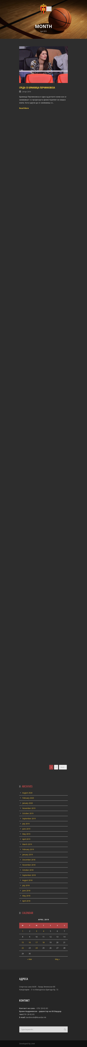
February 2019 (28, 849)
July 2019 (26, 823)
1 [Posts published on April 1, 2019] (22, 931)
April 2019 (26, 839)
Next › (62, 767)
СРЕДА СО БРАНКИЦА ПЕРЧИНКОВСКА (37, 87)
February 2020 (28, 798)
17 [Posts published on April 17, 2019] (37, 942)
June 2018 (26, 890)
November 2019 (28, 808)
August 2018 (27, 880)
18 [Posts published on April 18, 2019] (43, 942)
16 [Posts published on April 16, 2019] (30, 942)
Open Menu (49, 8)
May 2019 (26, 834)
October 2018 (27, 870)
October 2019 (27, 813)
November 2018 (28, 865)
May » (57, 959)
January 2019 (27, 854)
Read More (24, 108)
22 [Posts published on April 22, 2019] (23, 948)
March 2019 (27, 844)
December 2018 (28, 859)
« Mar (29, 959)
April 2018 (26, 901)
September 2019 (29, 818)
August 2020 (27, 793)
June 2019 (26, 829)
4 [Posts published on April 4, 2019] (43, 931)
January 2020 (27, 803)
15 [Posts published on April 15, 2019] (23, 942)
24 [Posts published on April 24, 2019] (37, 948)
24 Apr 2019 (26, 91)
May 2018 (26, 896)
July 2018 (26, 885)
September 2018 (29, 875)
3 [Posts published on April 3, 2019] (36, 931)
